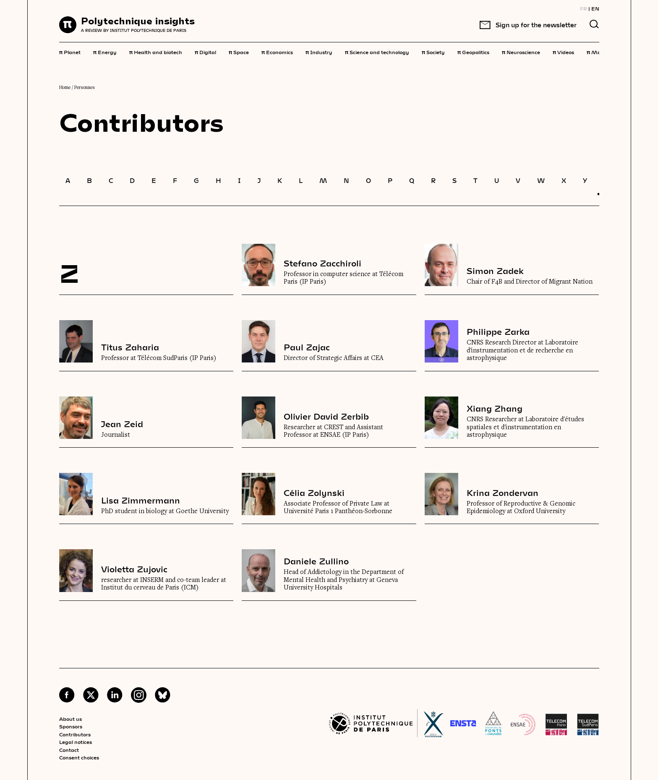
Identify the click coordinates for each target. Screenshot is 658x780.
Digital (205, 51)
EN (595, 8)
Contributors (75, 734)
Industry (319, 51)
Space (239, 51)
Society (433, 51)
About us (70, 719)
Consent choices (79, 757)
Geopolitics (473, 51)
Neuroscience (521, 51)
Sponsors (70, 726)
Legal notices (75, 742)
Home (64, 87)
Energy (105, 51)
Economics (277, 51)
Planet (70, 51)
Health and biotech (155, 51)
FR (583, 8)
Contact (69, 750)
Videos (563, 51)
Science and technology (377, 51)
